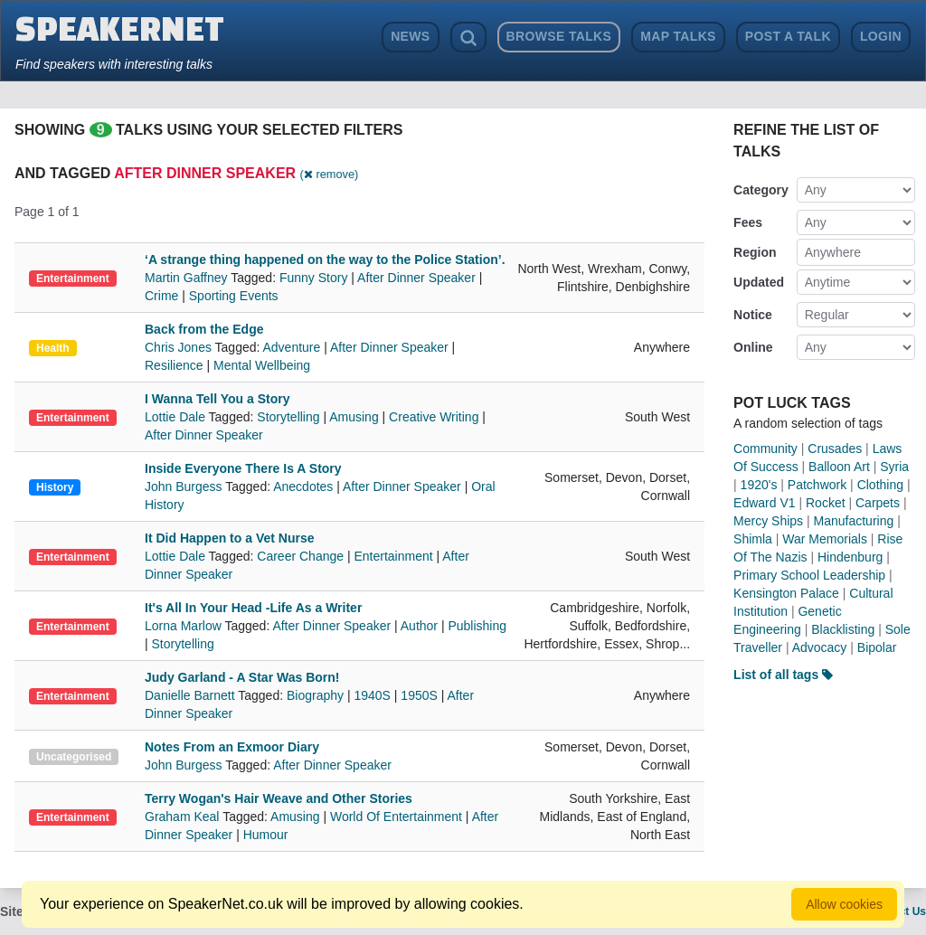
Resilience (174, 365)
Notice (752, 314)
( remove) (329, 174)
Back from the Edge (204, 329)
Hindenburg (850, 557)
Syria (894, 466)
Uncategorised (73, 757)
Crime (161, 295)
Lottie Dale (177, 417)
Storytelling (288, 417)
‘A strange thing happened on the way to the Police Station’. (325, 259)
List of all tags (783, 674)
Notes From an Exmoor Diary (232, 747)
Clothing (880, 484)
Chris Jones (180, 347)
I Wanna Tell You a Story (217, 399)
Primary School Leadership (809, 575)
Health (53, 348)
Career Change (300, 556)
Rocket (826, 503)
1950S (419, 695)
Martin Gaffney (188, 277)
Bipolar (877, 647)
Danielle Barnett (191, 695)
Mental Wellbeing (261, 365)
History (54, 487)
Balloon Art (839, 466)
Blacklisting (842, 629)
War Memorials (824, 539)
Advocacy (819, 647)
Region (754, 252)
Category (761, 190)
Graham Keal (183, 816)
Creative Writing (433, 417)
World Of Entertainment (396, 816)
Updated (758, 282)
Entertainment (72, 278)
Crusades (835, 448)
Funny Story (313, 277)
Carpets (877, 503)
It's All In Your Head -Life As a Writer (253, 607)
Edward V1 (764, 503)
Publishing (477, 626)
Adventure (292, 347)
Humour (265, 834)
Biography (315, 695)
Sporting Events (234, 295)
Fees (747, 222)
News (410, 36)
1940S (372, 695)
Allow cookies (844, 904)
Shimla (752, 539)
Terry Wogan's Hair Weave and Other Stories (278, 798)
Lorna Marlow (184, 626)
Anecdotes (303, 486)
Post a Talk (788, 36)
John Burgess (185, 486)
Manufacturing (854, 521)
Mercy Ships (768, 521)
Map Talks (678, 36)
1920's (759, 484)
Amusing (353, 417)
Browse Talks (559, 36)
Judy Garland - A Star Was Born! (242, 677)
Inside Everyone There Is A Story (243, 468)
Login (881, 36)
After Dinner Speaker (416, 277)
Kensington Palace (786, 593)
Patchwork (817, 484)
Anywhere (833, 252)
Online (753, 347)
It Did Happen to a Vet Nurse (229, 538)
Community (765, 448)
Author (419, 626)
